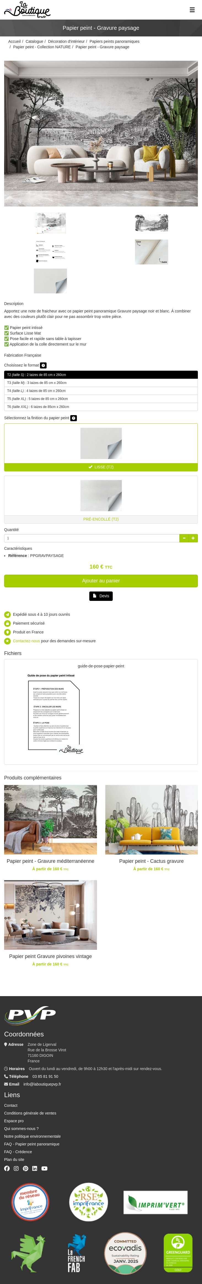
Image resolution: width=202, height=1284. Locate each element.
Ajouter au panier (101, 580)
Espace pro (14, 1121)
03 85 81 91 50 (45, 1076)
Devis (101, 596)
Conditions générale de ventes (30, 1113)
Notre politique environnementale (32, 1136)
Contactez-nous (26, 641)
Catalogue (34, 41)
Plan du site (14, 1159)
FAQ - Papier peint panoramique (32, 1144)
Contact (10, 1105)
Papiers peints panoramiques (114, 41)
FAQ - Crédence (18, 1152)
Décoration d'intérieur (66, 41)
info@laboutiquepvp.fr (42, 1084)
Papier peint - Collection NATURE (42, 47)
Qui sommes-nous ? (21, 1128)
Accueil (14, 41)
